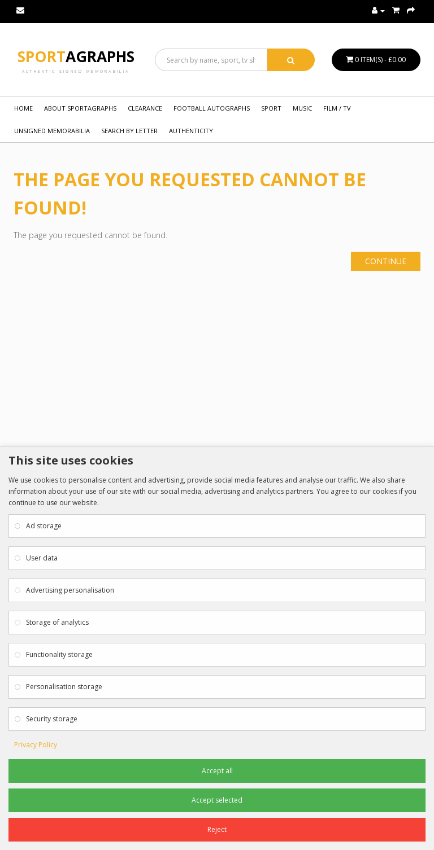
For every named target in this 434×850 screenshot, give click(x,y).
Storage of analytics (57, 622)
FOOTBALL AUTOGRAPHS (211, 108)
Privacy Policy (35, 745)
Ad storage (44, 526)
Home (23, 108)
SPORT (271, 108)
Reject (217, 829)
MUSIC (302, 108)
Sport (76, 56)
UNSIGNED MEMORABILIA (52, 130)
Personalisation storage (64, 686)
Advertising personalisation (70, 590)
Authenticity (191, 130)
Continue (385, 261)
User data (42, 558)
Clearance (145, 108)
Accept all (217, 770)
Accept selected (217, 800)
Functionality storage (59, 654)
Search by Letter (129, 130)
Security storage (51, 719)
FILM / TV (337, 108)
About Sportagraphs (80, 108)
